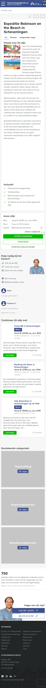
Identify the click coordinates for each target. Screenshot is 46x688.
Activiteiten (5, 643)
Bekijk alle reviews (9, 313)
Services (4, 646)
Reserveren (23, 242)
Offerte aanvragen (23, 236)
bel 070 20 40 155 (28, 616)
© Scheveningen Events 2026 (12, 680)
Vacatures (27, 643)
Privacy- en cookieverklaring (11, 631)
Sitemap (26, 646)
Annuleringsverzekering (10, 634)
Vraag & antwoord (30, 634)
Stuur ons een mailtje (12, 270)
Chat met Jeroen (10, 267)
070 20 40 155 (11, 263)
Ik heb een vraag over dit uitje (23, 246)
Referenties (27, 640)
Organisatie (5, 640)
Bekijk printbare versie (12, 282)
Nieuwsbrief (27, 637)
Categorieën (6, 637)
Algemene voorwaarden (32, 631)
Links (25, 649)
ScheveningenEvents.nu (17, 4)
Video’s (4, 649)
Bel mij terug (8, 278)
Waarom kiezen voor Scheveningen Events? (17, 586)
